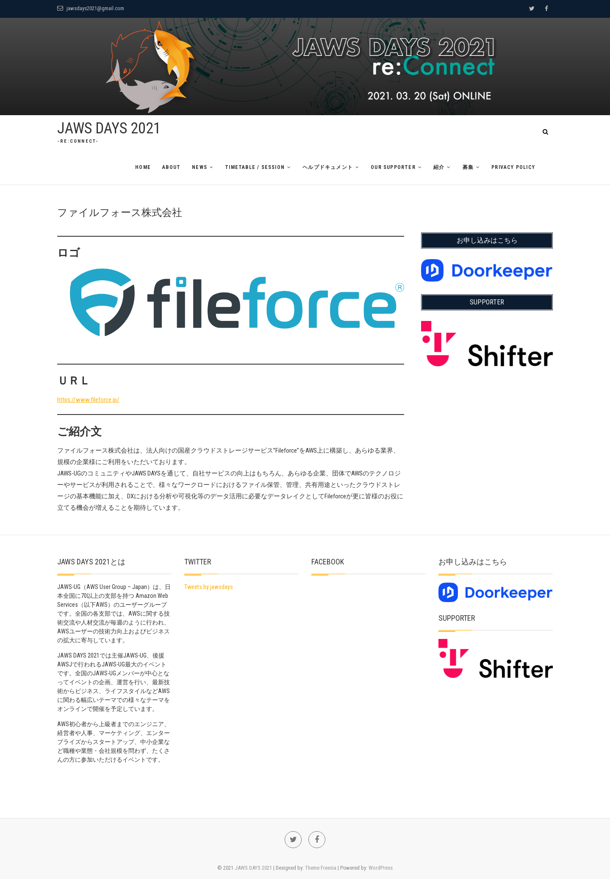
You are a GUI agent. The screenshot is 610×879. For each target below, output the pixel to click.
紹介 (438, 167)
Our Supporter (393, 167)
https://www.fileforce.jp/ (88, 400)
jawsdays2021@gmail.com (90, 8)
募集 (468, 167)
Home (143, 167)
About (171, 167)
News (199, 167)
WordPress (381, 868)
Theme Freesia (320, 868)
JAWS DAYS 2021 (109, 128)
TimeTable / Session (255, 167)
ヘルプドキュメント (327, 167)
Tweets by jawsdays (208, 586)
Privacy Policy (513, 167)
